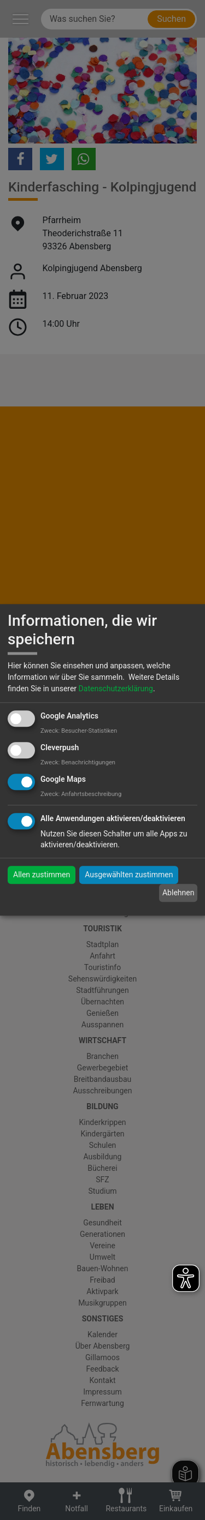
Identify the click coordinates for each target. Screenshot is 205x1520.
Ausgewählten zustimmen (129, 875)
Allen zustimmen (41, 875)
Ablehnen (178, 892)
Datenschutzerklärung (116, 688)
